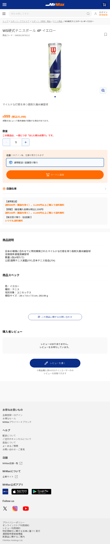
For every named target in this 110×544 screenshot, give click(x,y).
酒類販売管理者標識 (12, 534)
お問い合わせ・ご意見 (14, 449)
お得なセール (9, 418)
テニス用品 (57, 21)
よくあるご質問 (10, 446)
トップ (5, 21)
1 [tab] (55, 97)
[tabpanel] (55, 68)
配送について (9, 436)
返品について (9, 442)
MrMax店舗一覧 (12, 463)
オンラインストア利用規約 (16, 525)
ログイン (103, 12)
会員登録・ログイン (12, 415)
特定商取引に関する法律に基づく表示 (21, 531)
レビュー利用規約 (11, 528)
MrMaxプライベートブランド (17, 422)
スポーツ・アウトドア (19, 21)
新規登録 (103, 15)
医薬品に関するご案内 (14, 537)
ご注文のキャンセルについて (17, 439)
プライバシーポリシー (14, 522)
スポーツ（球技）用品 (41, 21)
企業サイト (10, 476)
